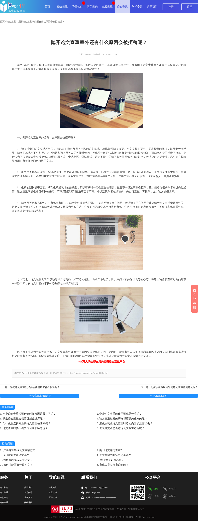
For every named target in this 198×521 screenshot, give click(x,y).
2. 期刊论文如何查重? (109, 450)
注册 (189, 6)
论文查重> (11, 21)
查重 (170, 279)
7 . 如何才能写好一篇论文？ (16, 464)
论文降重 (4, 492)
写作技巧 (53, 497)
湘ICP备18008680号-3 (124, 517)
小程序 (172, 488)
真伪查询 (92, 6)
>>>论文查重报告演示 (39, 395)
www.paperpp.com (75, 517)
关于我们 (152, 6)
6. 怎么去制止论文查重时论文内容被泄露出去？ (125, 423)
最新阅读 (7, 407)
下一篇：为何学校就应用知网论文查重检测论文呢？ (169, 387)
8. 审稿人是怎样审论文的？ (113, 464)
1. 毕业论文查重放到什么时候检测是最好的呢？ (28, 413)
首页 (47, 6)
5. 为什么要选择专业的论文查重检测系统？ (25, 423)
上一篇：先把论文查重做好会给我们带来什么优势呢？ (30, 387)
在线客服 (194, 299)
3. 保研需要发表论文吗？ (14, 455)
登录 (171, 6)
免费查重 (107, 6)
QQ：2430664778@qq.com (94, 487)
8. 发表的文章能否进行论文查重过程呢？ (121, 428)
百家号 (172, 496)
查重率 (80, 191)
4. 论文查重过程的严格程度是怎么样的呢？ (122, 418)
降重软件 (77, 6)
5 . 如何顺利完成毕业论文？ (16, 459)
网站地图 (28, 502)
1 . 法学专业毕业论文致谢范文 (17, 450)
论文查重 (62, 6)
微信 (156, 488)
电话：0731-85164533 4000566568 (98, 497)
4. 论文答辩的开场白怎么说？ (114, 455)
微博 (156, 496)
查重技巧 (53, 492)
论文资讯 (122, 6)
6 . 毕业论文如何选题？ (110, 459)
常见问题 (28, 492)
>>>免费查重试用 (158, 395)
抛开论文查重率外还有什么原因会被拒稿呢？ (41, 21)
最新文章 (28, 497)
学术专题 (137, 6)
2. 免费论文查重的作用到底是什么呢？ (119, 413)
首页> (3, 21)
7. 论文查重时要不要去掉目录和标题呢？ (24, 428)
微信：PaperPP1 (90, 492)
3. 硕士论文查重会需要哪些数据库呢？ (22, 418)
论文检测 (4, 487)
